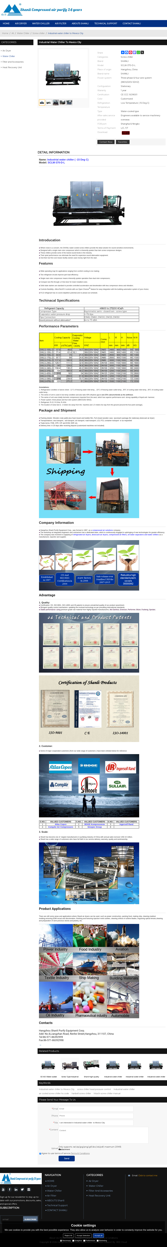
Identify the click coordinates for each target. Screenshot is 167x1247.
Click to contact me (147, 1175)
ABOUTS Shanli (80, 23)
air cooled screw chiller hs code (54, 1093)
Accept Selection (83, 1235)
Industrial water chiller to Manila (156, 1077)
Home (5, 33)
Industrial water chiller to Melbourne (135, 1077)
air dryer (21, 23)
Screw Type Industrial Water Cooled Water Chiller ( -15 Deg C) (69, 1077)
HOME (6, 23)
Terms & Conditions (80, 1153)
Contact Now (106, 142)
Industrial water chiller (124, 1089)
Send (66, 1158)
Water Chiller (40, 23)
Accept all (98, 1235)
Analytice (77, 1240)
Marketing (102, 1240)
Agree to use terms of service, (64, 1153)
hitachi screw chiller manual (107, 1093)
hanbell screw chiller (81, 1093)
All (13, 33)
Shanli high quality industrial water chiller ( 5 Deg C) (91, 1077)
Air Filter (60, 23)
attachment (64, 1149)
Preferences (89, 1240)
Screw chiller (39, 33)
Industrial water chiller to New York (113, 1077)
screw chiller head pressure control (94, 1089)
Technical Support (105, 23)
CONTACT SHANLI (132, 23)
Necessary (65, 1240)
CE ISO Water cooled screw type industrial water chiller (48, 1077)
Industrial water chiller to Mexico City (56, 1089)
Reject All (68, 1235)
